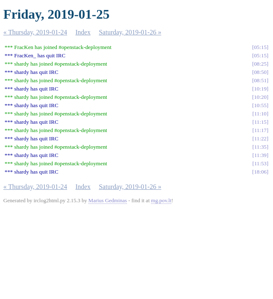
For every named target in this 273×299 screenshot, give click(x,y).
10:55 (260, 105)
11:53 (260, 163)
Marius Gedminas (107, 200)
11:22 (260, 138)
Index (83, 32)
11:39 (260, 155)
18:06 (260, 172)
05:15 (260, 47)
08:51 (260, 80)
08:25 (260, 64)
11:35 (260, 147)
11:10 (260, 113)
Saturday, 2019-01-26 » (130, 32)
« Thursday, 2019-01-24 (35, 32)
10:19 (260, 89)
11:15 (260, 122)
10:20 (260, 97)
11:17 (260, 130)
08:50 (260, 72)
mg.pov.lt (161, 200)
